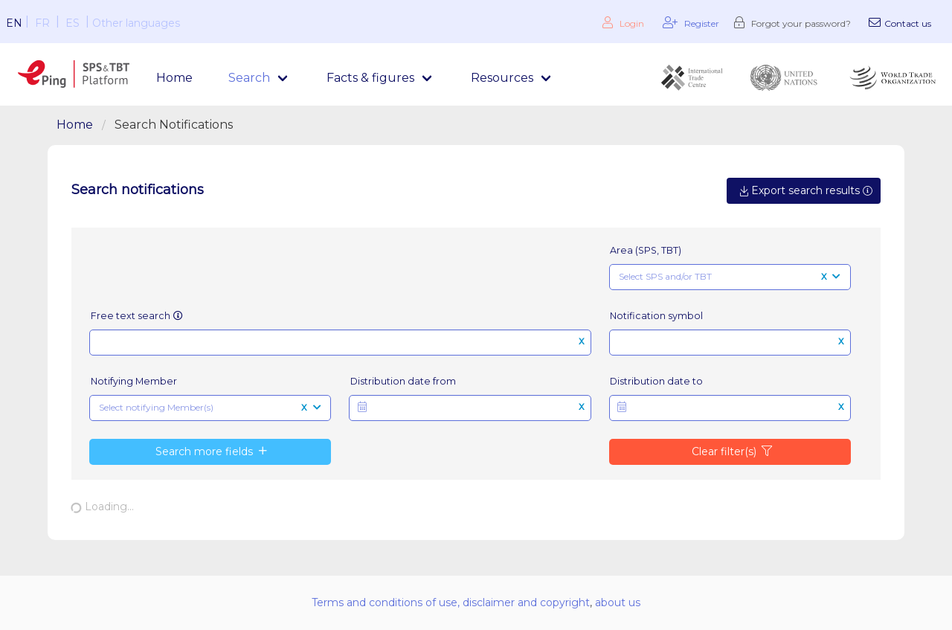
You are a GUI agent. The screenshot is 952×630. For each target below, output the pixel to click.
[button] (470, 408)
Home (174, 78)
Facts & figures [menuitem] (370, 78)
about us (617, 602)
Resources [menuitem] (502, 78)
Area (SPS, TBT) (645, 250)
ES (72, 23)
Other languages (136, 23)
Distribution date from (403, 381)
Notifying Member (134, 381)
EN (14, 23)
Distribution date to (656, 381)
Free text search (137, 315)
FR (42, 23)
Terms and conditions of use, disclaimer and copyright (451, 602)
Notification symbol (656, 315)
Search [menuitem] (249, 78)
